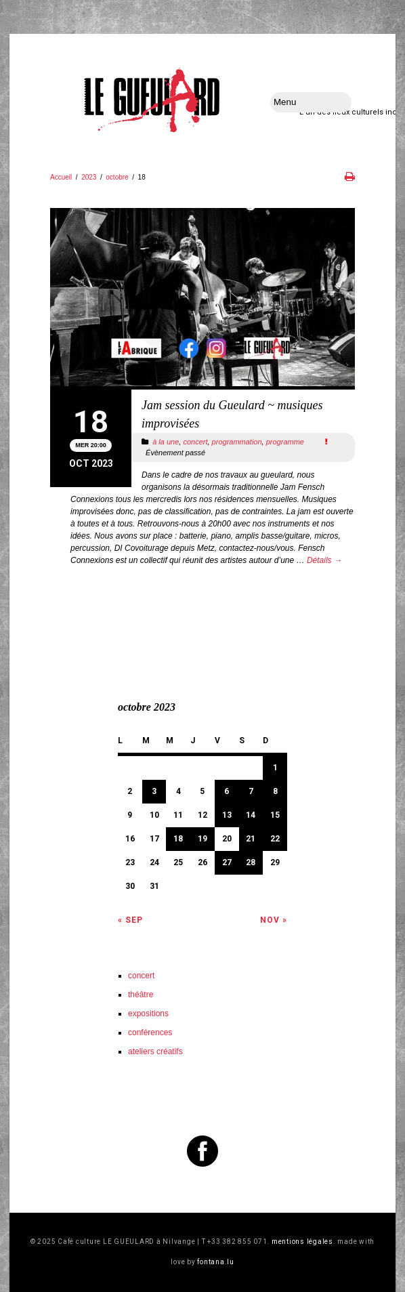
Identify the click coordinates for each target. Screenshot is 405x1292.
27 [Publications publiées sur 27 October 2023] (227, 862)
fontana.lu (215, 1262)
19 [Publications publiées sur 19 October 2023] (202, 838)
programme (285, 442)
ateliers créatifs (155, 1051)
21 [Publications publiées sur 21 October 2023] (250, 838)
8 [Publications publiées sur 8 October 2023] (275, 791)
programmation (237, 442)
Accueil (61, 177)
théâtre (140, 994)
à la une (165, 442)
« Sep (130, 920)
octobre (117, 177)
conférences (150, 1032)
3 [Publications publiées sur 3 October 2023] (154, 791)
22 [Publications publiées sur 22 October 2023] (275, 838)
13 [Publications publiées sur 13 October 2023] (227, 815)
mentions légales (302, 1241)
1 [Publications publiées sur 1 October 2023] (275, 767)
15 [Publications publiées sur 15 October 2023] (275, 815)
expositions (148, 1013)
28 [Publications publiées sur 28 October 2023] (250, 862)
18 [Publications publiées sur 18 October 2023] (178, 838)
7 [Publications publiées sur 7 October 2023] (251, 791)
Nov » (273, 920)
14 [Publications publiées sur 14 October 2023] (250, 815)
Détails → (324, 560)
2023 (88, 177)
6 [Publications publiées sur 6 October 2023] (226, 791)
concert (195, 442)
